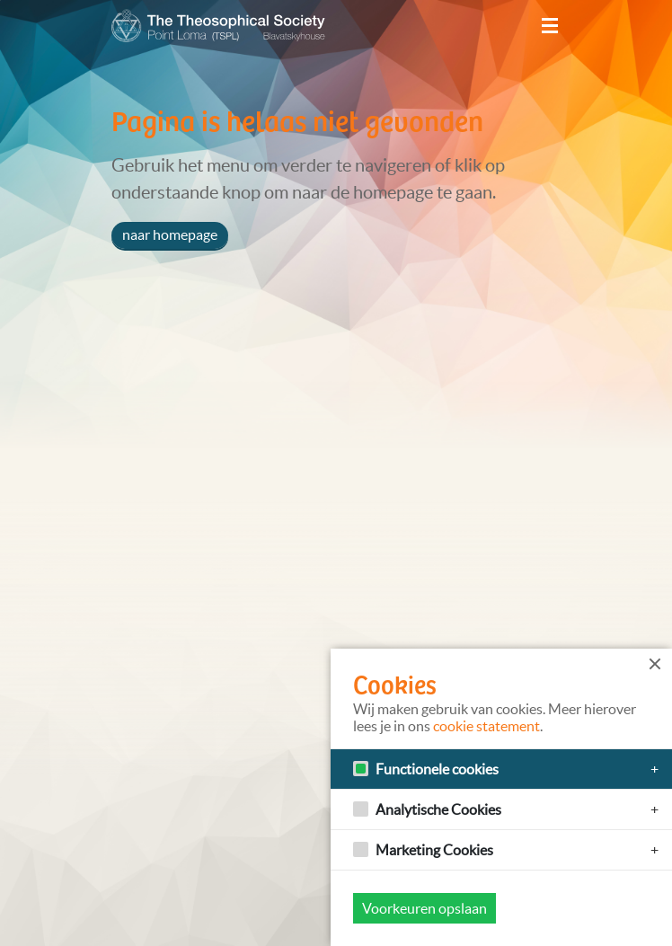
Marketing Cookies (434, 850)
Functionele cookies (437, 769)
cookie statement (486, 726)
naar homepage (169, 234)
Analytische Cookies (438, 809)
